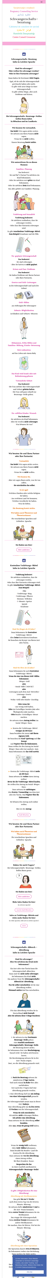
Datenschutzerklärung (29, 1267)
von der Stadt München (24, 910)
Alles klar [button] (29, 1272)
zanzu (24, 926)
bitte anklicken (24, 550)
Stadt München (24, 815)
